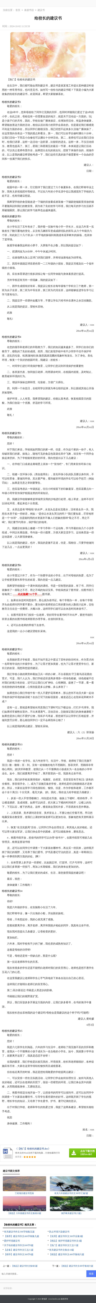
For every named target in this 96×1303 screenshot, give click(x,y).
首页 (17, 10)
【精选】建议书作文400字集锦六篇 (66, 1254)
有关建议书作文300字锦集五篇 (19, 1231)
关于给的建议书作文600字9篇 (18, 1245)
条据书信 (29, 10)
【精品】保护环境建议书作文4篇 (65, 1241)
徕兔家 (44, 1299)
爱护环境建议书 (12, 1241)
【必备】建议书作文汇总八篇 (18, 1250)
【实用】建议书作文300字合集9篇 (66, 1236)
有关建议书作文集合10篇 (61, 1250)
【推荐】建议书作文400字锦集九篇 (21, 1236)
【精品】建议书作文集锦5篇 (24, 1266)
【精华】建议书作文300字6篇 (18, 1254)
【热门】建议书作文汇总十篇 (63, 1245)
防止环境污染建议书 (59, 1231)
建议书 (41, 10)
